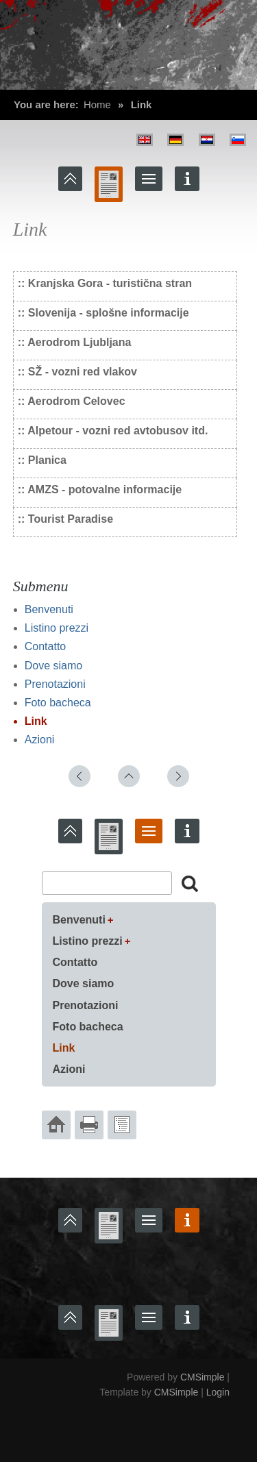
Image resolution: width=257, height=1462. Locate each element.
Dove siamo (53, 665)
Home (97, 104)
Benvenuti (49, 609)
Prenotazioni (55, 684)
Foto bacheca (58, 702)
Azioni (40, 739)
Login (218, 1392)
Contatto (45, 646)
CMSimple (202, 1377)
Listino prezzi (56, 628)
